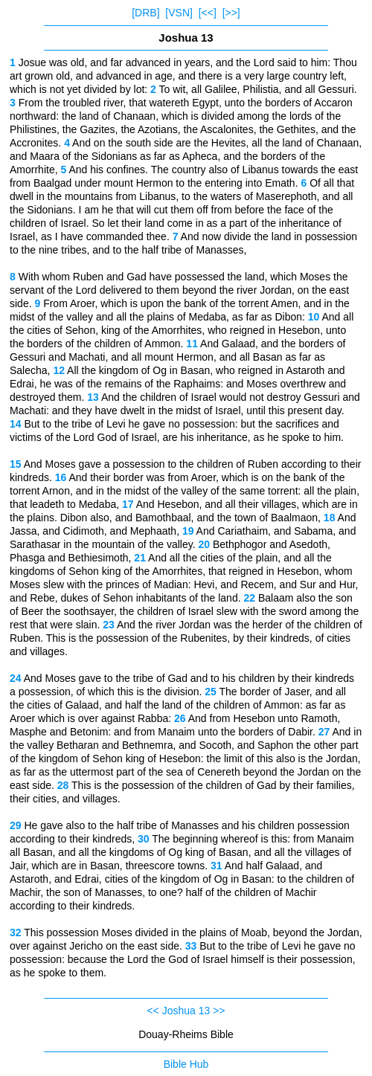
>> (219, 1011)
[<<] (208, 13)
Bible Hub (186, 1064)
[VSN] (179, 13)
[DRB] (145, 13)
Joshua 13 (186, 1011)
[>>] (231, 13)
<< (152, 1011)
